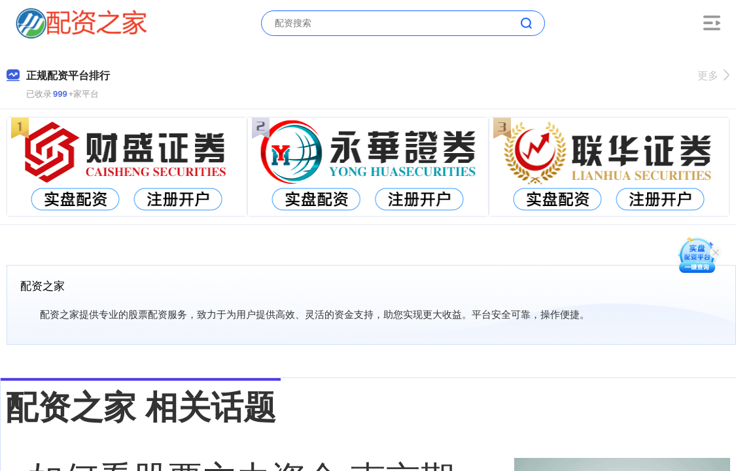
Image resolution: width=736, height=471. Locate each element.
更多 (713, 75)
